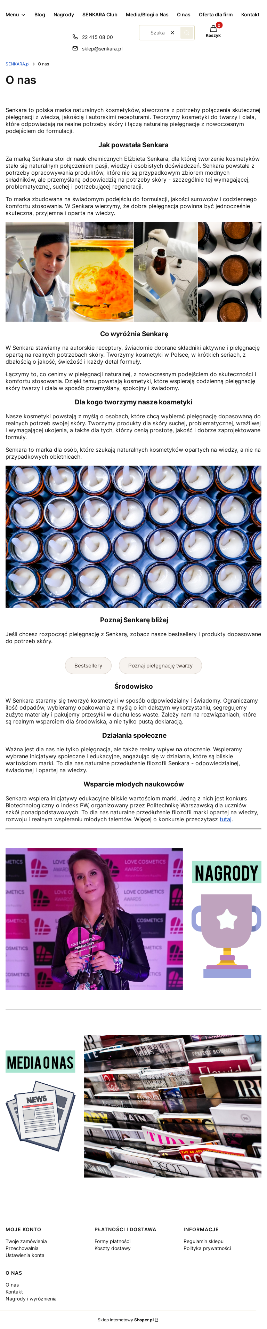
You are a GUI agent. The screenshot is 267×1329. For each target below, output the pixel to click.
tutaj (226, 819)
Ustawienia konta (25, 1255)
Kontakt (14, 1292)
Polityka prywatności (207, 1248)
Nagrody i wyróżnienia (31, 1299)
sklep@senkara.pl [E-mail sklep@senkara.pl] (102, 49)
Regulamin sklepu (204, 1241)
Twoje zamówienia (26, 1241)
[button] (186, 33)
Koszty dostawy (113, 1248)
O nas (12, 1285)
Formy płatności (112, 1241)
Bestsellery (88, 665)
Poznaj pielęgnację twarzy (160, 665)
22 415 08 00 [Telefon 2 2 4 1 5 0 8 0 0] (97, 37)
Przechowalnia (22, 1248)
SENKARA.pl (18, 63)
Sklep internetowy (126, 1319)
